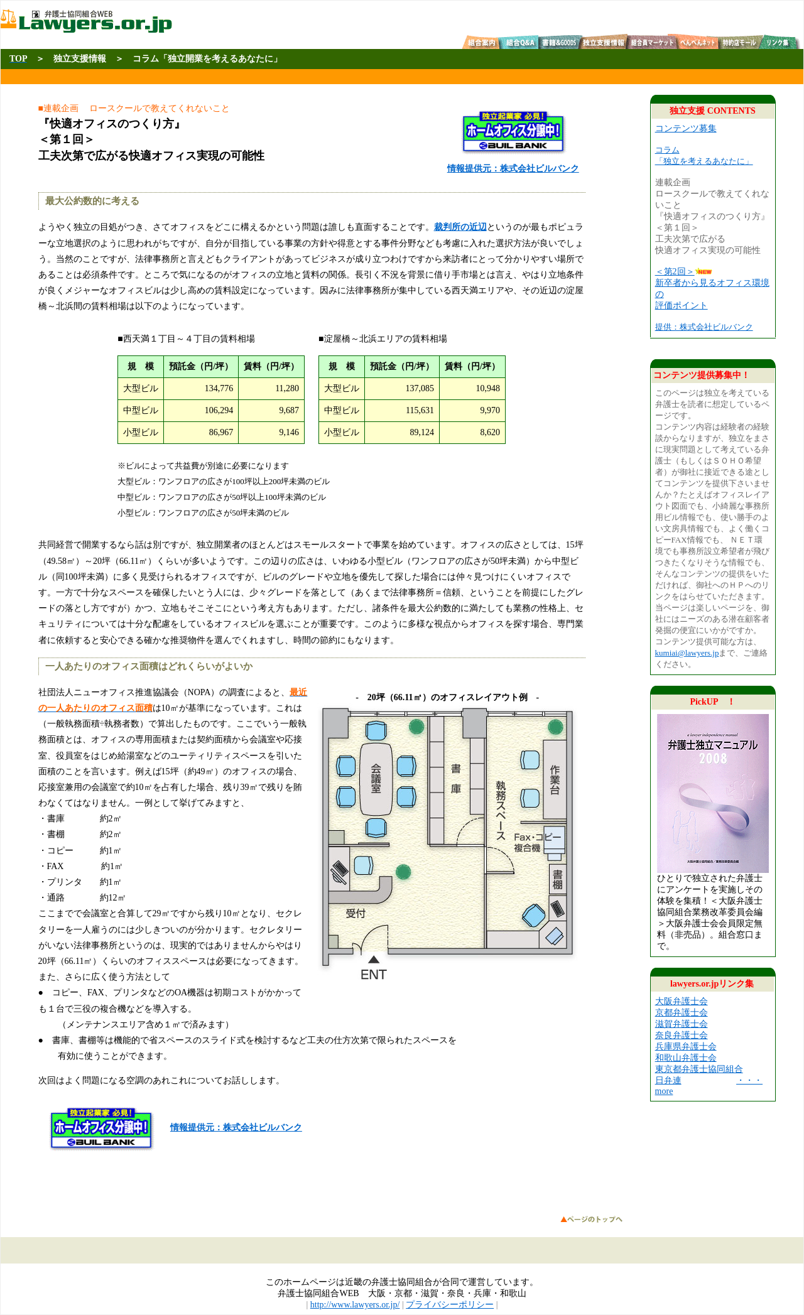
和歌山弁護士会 (686, 1058)
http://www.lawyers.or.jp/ (355, 1304)
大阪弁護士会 (681, 1001)
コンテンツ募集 (686, 128)
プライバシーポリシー (450, 1304)
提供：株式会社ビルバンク (704, 327)
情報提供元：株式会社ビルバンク (236, 1127)
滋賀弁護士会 (681, 1024)
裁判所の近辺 (460, 227)
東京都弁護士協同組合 (699, 1069)
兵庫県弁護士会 (686, 1046)
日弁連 (668, 1080)
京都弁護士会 (681, 1012)
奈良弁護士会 (681, 1035)
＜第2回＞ (675, 271)
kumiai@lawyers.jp (687, 653)
